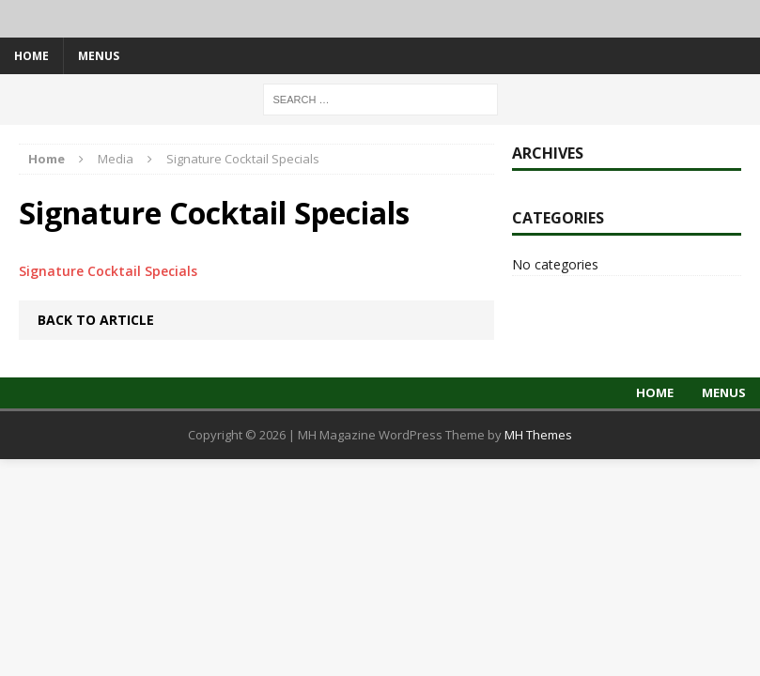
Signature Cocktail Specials (108, 271)
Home (31, 56)
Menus (98, 56)
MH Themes (538, 434)
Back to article (96, 320)
